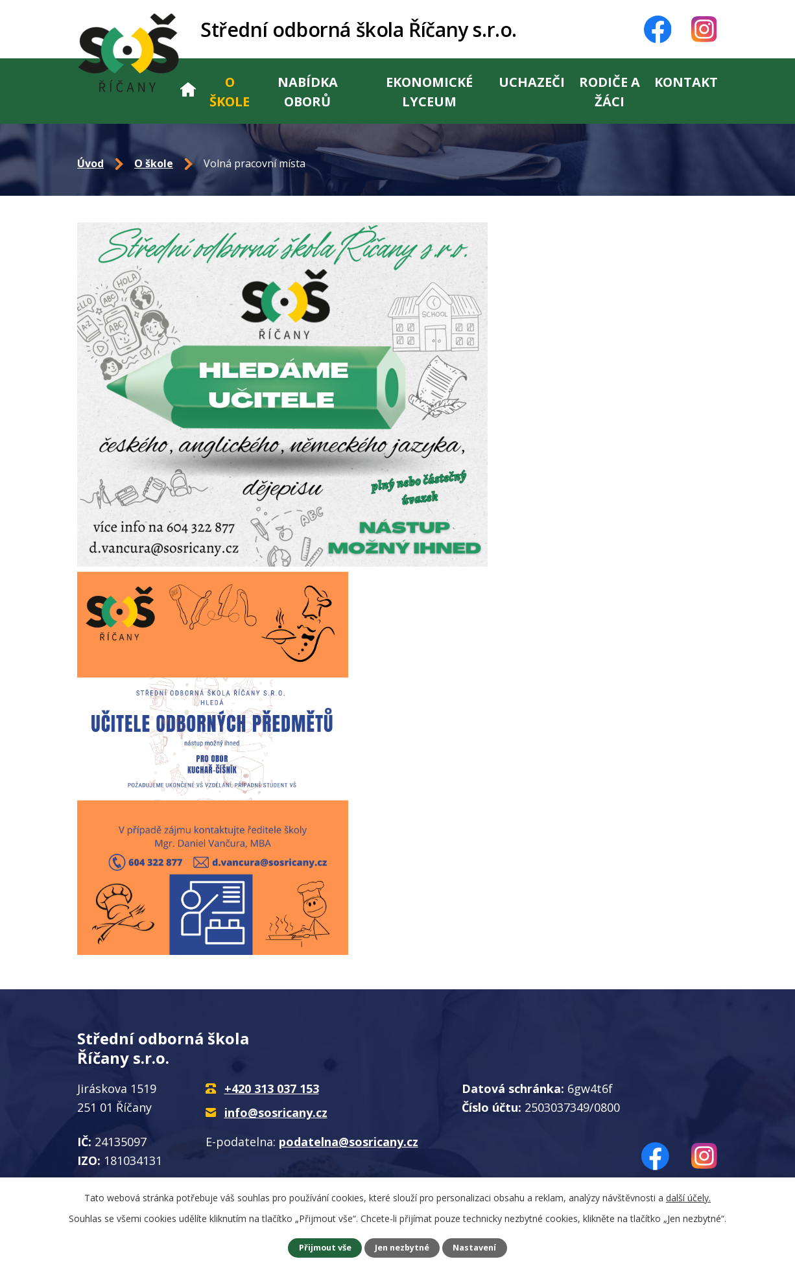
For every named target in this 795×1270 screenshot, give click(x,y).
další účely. (688, 1198)
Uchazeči (532, 82)
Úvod (188, 91)
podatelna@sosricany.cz (348, 1141)
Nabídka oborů (308, 91)
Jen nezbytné (402, 1247)
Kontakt (686, 82)
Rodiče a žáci (609, 91)
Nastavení (474, 1247)
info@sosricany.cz (275, 1112)
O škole (229, 91)
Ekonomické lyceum (429, 91)
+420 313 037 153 (271, 1088)
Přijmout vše (325, 1247)
